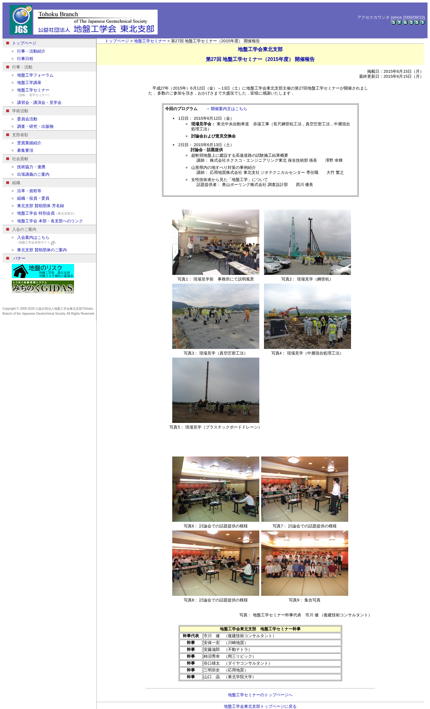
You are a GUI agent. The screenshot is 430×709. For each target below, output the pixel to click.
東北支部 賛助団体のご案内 (39, 250)
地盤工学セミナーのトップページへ (260, 695)
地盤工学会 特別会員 (44, 213)
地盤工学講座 (26, 82)
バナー (15, 258)
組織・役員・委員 (30, 198)
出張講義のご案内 (30, 174)
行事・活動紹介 (28, 51)
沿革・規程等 (26, 190)
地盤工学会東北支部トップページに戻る (260, 706)
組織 (13, 182)
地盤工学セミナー (54, 93)
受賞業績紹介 (26, 143)
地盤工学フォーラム (32, 75)
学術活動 (17, 111)
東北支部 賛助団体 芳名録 (38, 205)
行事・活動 (19, 67)
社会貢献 (17, 158)
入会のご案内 (21, 229)
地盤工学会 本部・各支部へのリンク (47, 221)
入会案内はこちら (54, 240)
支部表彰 (17, 134)
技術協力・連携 (28, 167)
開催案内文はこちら (229, 108)
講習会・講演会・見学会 (37, 102)
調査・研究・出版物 (32, 126)
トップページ (21, 43)
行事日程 (22, 58)
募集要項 (22, 150)
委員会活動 (24, 119)
